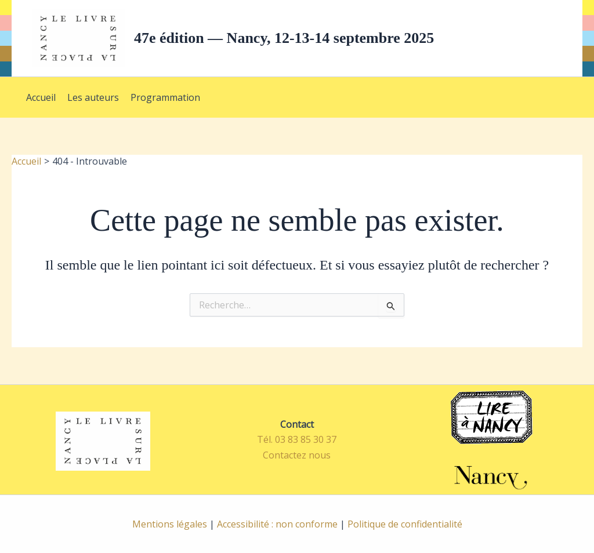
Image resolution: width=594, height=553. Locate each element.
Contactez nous (297, 455)
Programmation (165, 97)
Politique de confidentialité (404, 524)
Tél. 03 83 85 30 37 (296, 439)
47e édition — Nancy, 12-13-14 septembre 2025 (284, 38)
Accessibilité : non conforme (277, 524)
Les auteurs (93, 97)
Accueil (41, 97)
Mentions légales (169, 524)
